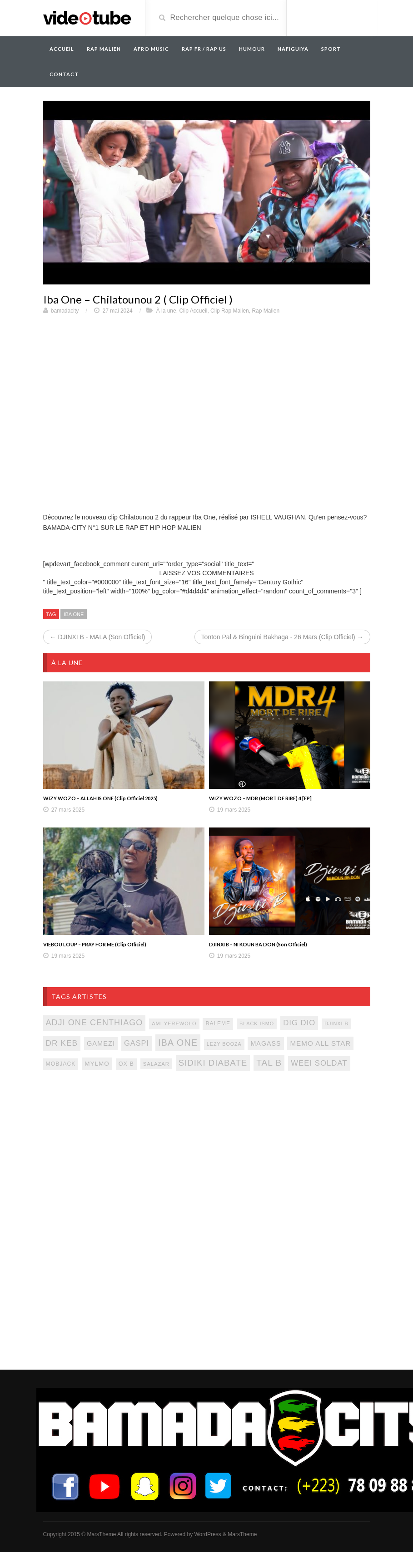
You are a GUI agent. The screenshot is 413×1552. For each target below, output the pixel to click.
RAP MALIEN (104, 49)
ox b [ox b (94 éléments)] (126, 1064)
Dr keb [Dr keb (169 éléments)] (62, 1043)
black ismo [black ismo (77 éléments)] (256, 1023)
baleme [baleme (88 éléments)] (217, 1023)
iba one (74, 614)
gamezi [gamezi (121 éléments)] (101, 1043)
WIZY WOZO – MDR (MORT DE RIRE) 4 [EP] (260, 798)
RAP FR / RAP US (204, 49)
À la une (166, 311)
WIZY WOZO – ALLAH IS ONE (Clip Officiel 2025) (100, 798)
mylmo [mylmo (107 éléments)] (97, 1063)
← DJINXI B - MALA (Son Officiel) (97, 637)
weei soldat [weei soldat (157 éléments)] (319, 1063)
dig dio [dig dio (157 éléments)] (299, 1022)
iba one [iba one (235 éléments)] (178, 1043)
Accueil (62, 49)
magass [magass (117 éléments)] (265, 1043)
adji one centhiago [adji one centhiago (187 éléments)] (94, 1022)
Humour (252, 49)
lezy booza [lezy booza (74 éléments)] (224, 1044)
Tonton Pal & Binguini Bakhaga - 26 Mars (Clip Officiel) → (282, 637)
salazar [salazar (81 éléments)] (156, 1064)
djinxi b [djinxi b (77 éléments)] (336, 1023)
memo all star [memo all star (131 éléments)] (320, 1043)
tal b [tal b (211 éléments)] (269, 1062)
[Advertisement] (206, 1151)
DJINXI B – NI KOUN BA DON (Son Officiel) (258, 944)
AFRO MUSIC (151, 49)
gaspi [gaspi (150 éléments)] (136, 1043)
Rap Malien (265, 311)
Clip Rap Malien (229, 311)
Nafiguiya (293, 49)
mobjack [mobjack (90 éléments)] (61, 1064)
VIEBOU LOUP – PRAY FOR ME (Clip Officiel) (94, 944)
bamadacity (65, 311)
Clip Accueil (193, 311)
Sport (331, 49)
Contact (64, 74)
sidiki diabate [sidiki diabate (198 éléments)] (213, 1062)
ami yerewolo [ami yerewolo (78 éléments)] (174, 1023)
